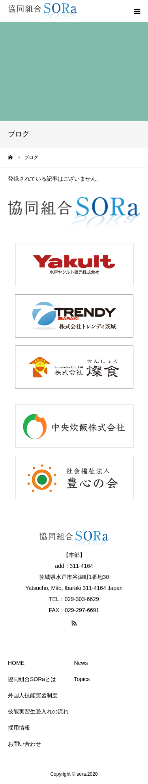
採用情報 (19, 727)
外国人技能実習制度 (33, 695)
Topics (82, 679)
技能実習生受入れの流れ (38, 711)
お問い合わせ (24, 744)
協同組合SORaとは (32, 679)
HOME (16, 663)
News (81, 663)
